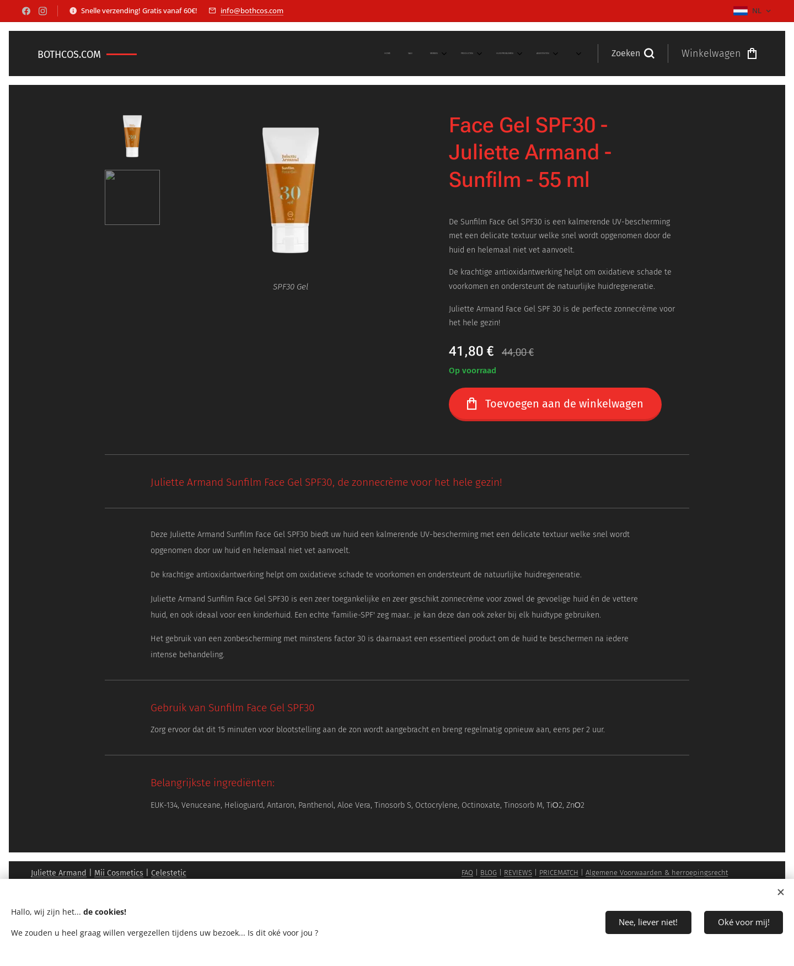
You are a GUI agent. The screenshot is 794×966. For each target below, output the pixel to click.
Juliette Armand (59, 873)
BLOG (488, 872)
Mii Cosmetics (118, 873)
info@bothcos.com (252, 10)
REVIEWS (518, 872)
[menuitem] (430, 53)
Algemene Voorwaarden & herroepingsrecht (657, 872)
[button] (633, 53)
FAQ (467, 872)
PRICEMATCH (558, 872)
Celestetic (168, 873)
